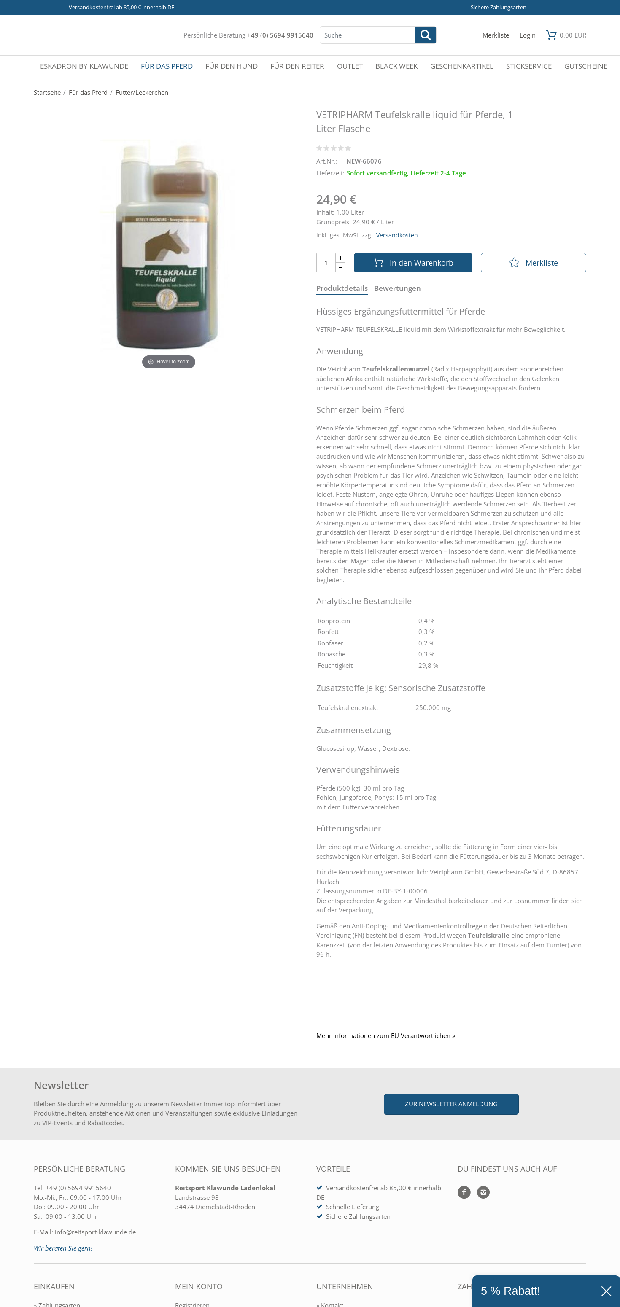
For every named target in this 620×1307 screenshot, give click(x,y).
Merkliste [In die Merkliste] (533, 263)
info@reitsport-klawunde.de (95, 1232)
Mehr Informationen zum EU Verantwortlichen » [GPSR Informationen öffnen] (385, 1036)
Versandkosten (397, 235)
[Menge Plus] (340, 258)
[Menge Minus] (340, 267)
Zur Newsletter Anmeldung (451, 1104)
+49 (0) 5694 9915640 (280, 35)
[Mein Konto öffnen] (528, 35)
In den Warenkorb (413, 263)
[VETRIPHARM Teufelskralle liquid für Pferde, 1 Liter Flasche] (169, 244)
